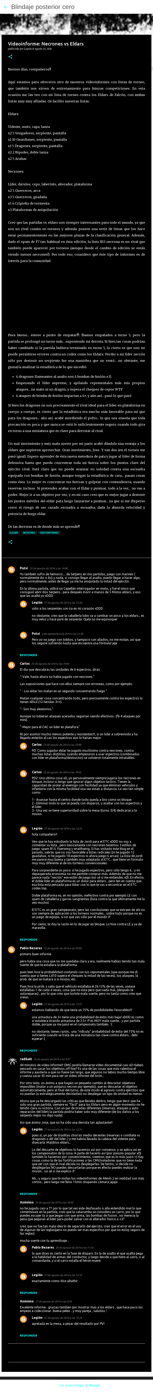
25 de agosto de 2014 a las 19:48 (62, 744)
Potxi (24, 568)
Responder (28, 655)
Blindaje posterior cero (43, 6)
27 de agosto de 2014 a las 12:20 (63, 602)
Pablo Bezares (31, 948)
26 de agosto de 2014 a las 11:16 (74, 1247)
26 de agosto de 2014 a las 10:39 (54, 1202)
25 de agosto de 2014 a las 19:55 (62, 772)
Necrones (29, 532)
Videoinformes (49, 532)
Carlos (25, 663)
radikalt (26, 1059)
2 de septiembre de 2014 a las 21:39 (62, 633)
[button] (10, 57)
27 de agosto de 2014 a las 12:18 (63, 1317)
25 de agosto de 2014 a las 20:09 (62, 948)
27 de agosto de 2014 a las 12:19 (63, 1275)
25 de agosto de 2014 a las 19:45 (50, 663)
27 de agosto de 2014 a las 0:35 (53, 1301)
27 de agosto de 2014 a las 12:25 (63, 828)
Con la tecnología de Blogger (76, 1385)
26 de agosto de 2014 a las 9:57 (52, 1059)
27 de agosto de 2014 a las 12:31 (63, 1129)
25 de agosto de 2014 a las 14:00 (49, 568)
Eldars (14, 532)
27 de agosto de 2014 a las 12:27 (63, 1004)
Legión (37, 602)
